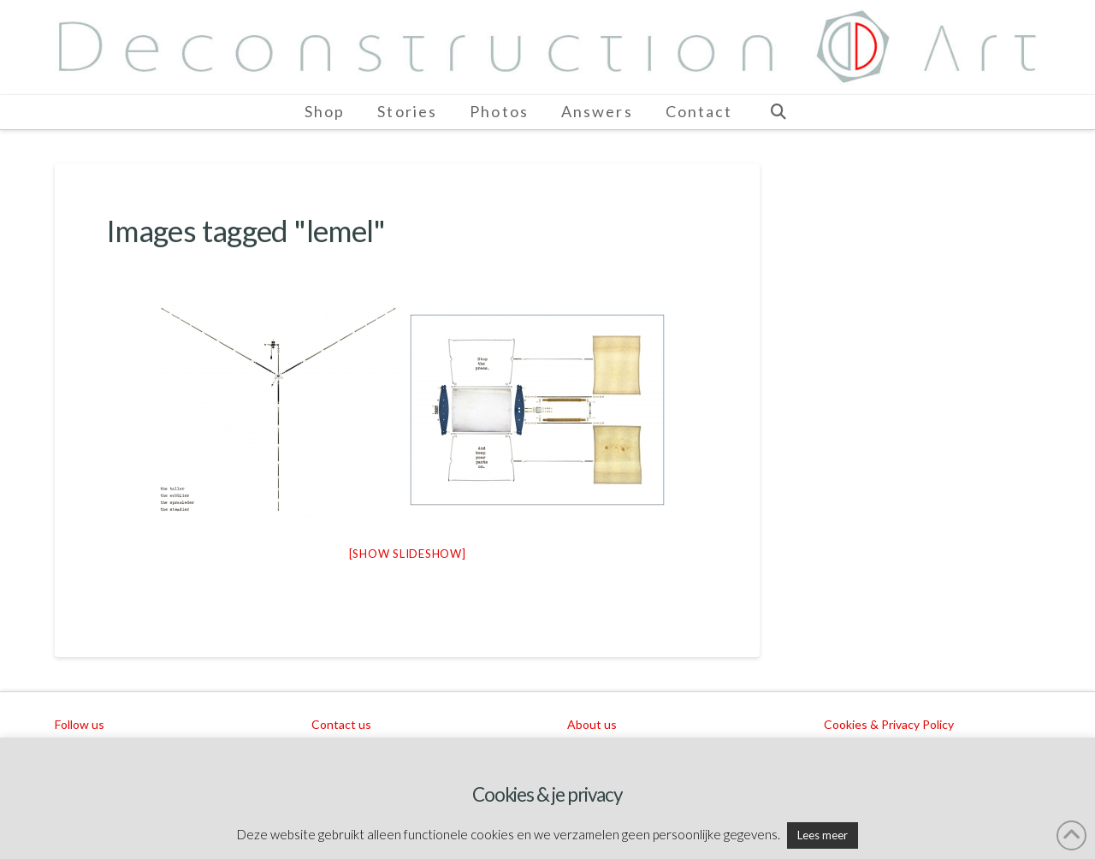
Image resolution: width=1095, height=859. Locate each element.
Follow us (79, 724)
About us (592, 724)
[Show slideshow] (407, 553)
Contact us (341, 724)
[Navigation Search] (778, 112)
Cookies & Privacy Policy (889, 724)
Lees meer (822, 835)
